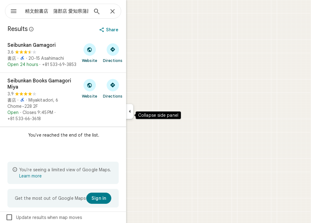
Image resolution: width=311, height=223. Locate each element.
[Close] (134, 12)
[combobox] (72, 11)
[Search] (119, 12)
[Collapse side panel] (152, 111)
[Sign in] (121, 198)
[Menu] (11, 10)
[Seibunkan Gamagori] (85, 54)
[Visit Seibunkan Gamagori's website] (111, 52)
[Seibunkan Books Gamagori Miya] (85, 100)
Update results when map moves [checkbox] (66, 217)
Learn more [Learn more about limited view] (52, 176)
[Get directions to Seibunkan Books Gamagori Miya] (135, 88)
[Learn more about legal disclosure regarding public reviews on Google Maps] (54, 29)
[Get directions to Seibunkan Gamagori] (135, 52)
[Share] (132, 29)
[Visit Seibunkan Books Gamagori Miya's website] (111, 88)
